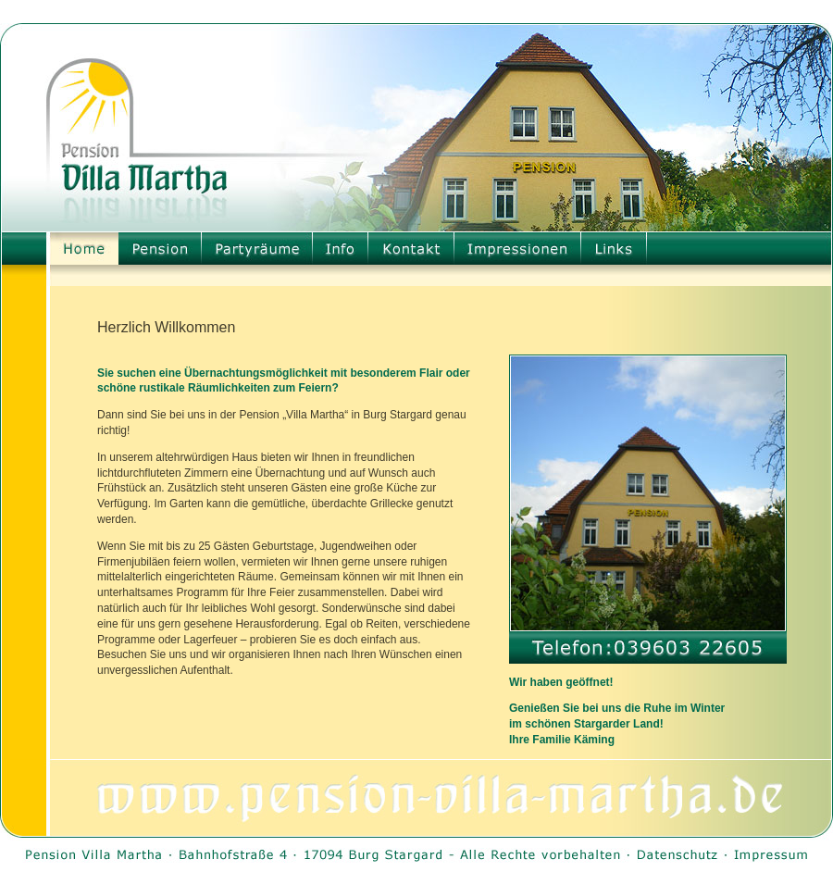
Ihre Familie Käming (562, 739)
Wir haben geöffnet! (561, 682)
